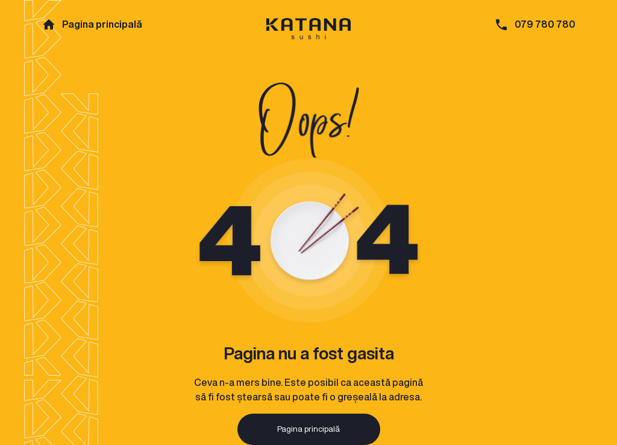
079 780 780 (545, 24)
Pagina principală (102, 24)
